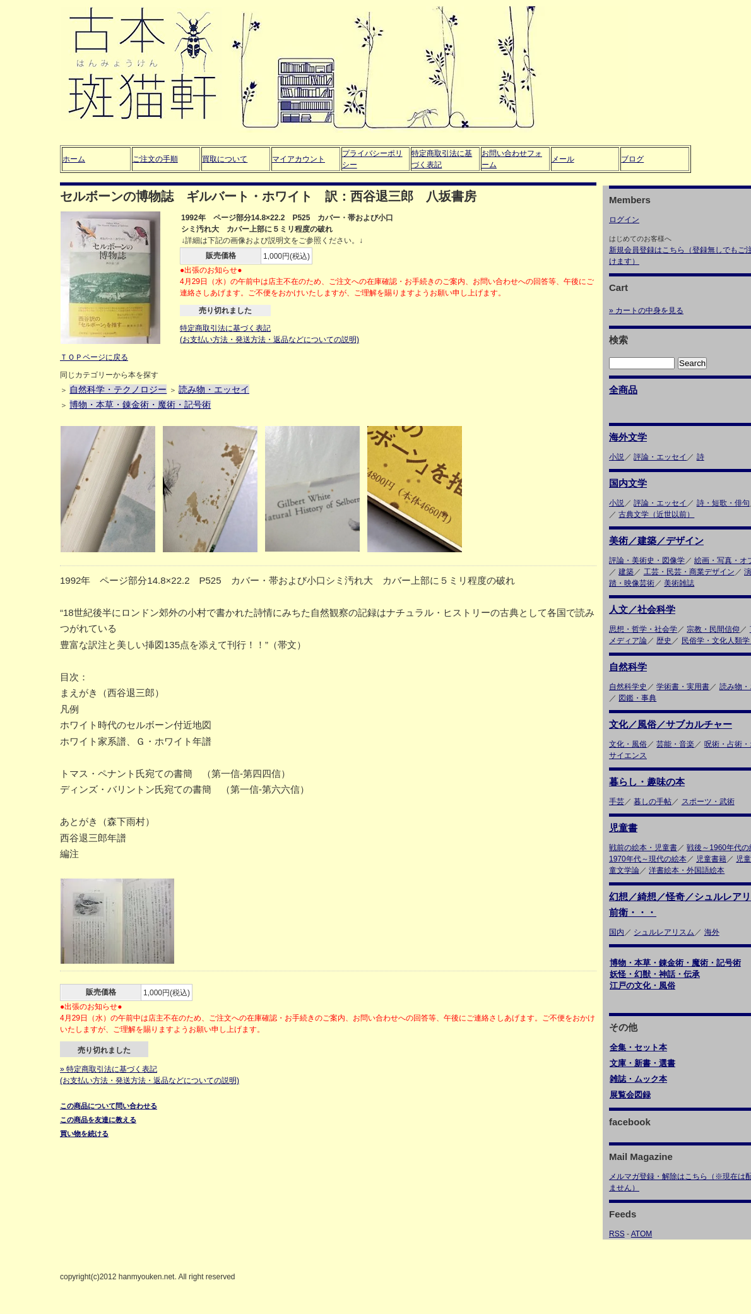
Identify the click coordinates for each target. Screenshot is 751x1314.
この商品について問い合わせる (108, 1106)
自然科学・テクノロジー (118, 389)
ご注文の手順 (155, 159)
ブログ (632, 159)
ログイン (624, 219)
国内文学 (628, 483)
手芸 (616, 801)
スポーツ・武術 (708, 801)
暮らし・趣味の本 (647, 781)
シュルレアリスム (664, 932)
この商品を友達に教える (98, 1119)
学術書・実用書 (682, 686)
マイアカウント (298, 159)
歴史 (663, 640)
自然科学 (628, 666)
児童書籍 (711, 859)
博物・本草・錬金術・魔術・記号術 (140, 405)
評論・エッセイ (660, 457)
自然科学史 (628, 686)
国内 (616, 932)
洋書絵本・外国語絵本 (686, 870)
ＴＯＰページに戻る (94, 357)
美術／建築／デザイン (656, 540)
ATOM (642, 1233)
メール (563, 159)
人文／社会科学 (642, 609)
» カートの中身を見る (646, 310)
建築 (626, 571)
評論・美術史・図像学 (647, 560)
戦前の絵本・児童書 (643, 847)
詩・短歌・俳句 (723, 503)
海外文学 (628, 437)
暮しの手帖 (652, 801)
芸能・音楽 (675, 744)
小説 (616, 457)
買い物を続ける (84, 1133)
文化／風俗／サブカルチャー (670, 724)
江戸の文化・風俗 (642, 985)
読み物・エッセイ (214, 389)
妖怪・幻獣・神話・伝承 (655, 974)
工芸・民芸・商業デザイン (689, 571)
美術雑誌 (679, 583)
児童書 (623, 827)
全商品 (623, 389)
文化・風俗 (628, 744)
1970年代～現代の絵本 (648, 859)
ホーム (73, 159)
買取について (224, 159)
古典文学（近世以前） (656, 514)
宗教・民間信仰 (713, 629)
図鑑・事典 (637, 698)
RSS (617, 1233)
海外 (711, 932)
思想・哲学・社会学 (643, 629)
